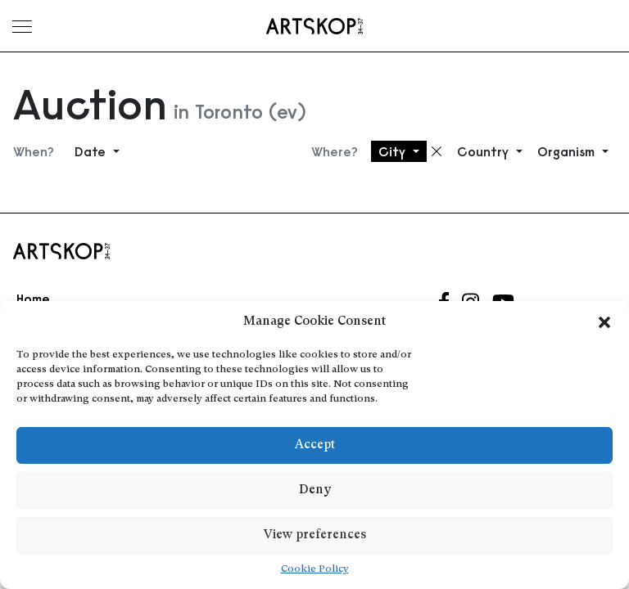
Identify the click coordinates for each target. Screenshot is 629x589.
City (394, 151)
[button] (604, 322)
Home (33, 298)
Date (92, 151)
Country (485, 151)
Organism (568, 151)
